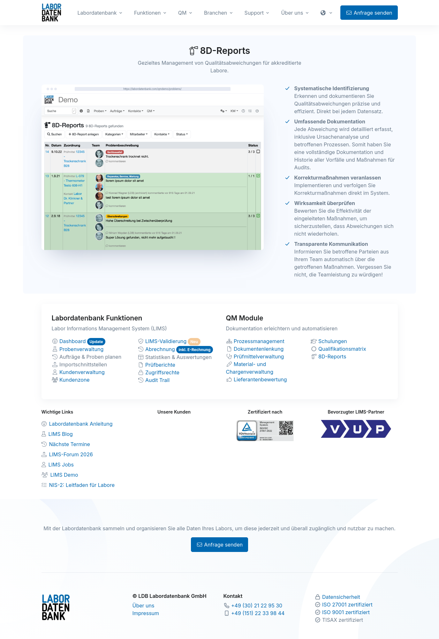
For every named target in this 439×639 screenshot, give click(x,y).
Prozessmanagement (259, 341)
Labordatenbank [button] (97, 13)
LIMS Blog (61, 434)
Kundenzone (74, 380)
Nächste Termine (69, 444)
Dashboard (72, 341)
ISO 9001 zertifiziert (346, 612)
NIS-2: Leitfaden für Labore (82, 485)
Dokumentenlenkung (259, 349)
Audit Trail (157, 380)
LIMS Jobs (61, 464)
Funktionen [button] (147, 13)
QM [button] (182, 13)
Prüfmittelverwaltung (259, 356)
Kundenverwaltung (82, 372)
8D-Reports (332, 356)
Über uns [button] (292, 13)
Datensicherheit (341, 597)
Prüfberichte (160, 365)
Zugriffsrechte (162, 372)
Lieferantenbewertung (260, 379)
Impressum (145, 613)
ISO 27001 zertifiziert (347, 604)
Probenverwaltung (81, 349)
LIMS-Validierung (165, 341)
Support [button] (254, 13)
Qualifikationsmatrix (342, 349)
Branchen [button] (215, 13)
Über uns (143, 605)
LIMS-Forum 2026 (71, 454)
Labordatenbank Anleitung (81, 424)
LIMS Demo (64, 475)
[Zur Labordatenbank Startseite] (52, 12)
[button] (327, 12)
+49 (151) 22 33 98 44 (257, 613)
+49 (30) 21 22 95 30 (256, 605)
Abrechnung (160, 349)
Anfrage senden (369, 13)
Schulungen (332, 341)
